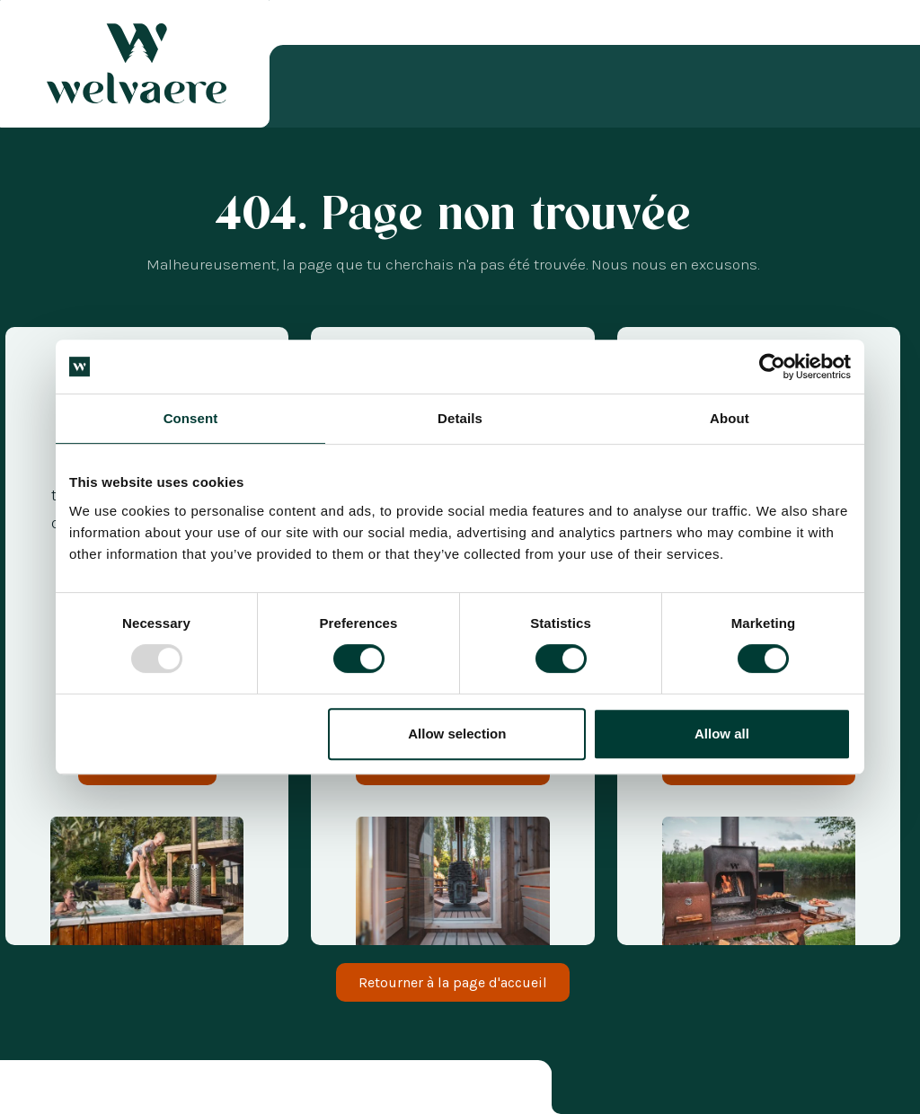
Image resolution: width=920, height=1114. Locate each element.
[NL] (45, 1090)
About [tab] (729, 418)
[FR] (27, 1090)
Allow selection (457, 733)
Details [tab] (460, 418)
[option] (45, 1090)
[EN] (117, 1090)
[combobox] (27, 1090)
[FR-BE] (81, 1090)
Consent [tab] (191, 418)
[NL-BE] (63, 1090)
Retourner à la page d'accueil (452, 982)
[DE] (99, 1090)
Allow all (721, 733)
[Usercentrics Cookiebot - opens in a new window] (772, 366)
